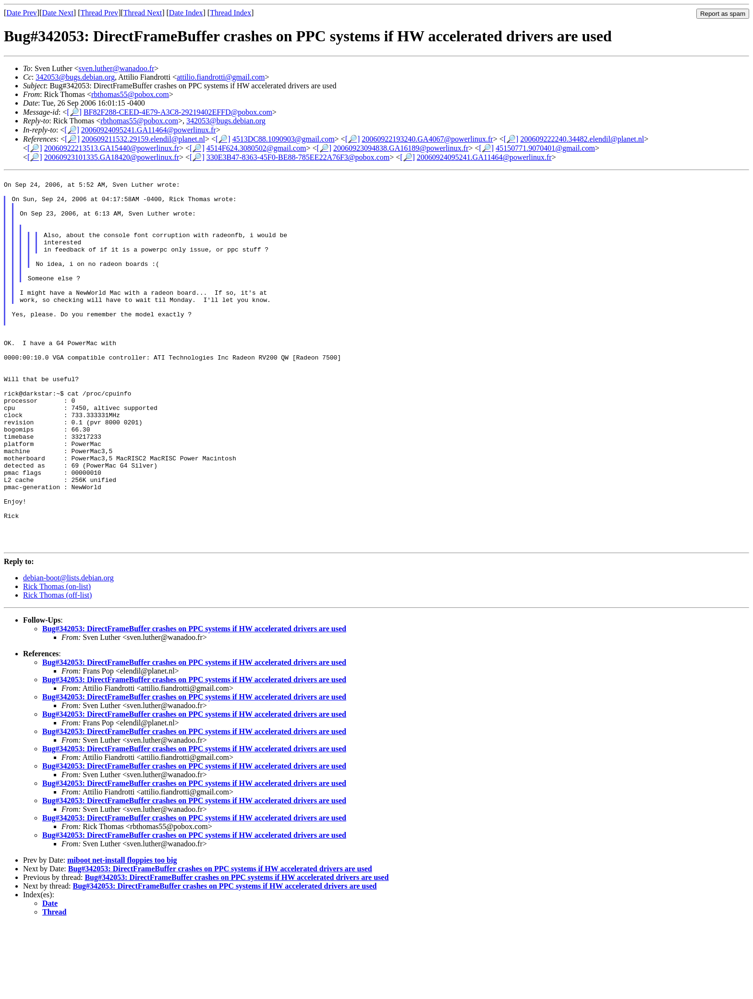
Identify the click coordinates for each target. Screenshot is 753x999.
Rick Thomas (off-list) (57, 670)
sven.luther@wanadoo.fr (117, 68)
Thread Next (142, 13)
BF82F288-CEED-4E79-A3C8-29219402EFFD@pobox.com (178, 112)
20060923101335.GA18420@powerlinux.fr (111, 157)
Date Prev (21, 13)
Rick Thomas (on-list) (57, 661)
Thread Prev (99, 13)
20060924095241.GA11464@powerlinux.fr (148, 130)
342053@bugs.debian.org (75, 77)
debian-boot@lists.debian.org (68, 653)
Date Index (186, 13)
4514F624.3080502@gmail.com (256, 148)
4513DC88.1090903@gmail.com (283, 139)
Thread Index (230, 13)
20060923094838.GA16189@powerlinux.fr (400, 148)
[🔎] (74, 112)
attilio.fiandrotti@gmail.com (221, 77)
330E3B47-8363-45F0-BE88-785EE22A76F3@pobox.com (297, 157)
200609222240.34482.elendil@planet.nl (582, 139)
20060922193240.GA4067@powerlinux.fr (427, 139)
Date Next (57, 13)
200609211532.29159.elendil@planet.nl (143, 139)
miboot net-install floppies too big (122, 935)
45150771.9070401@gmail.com (545, 148)
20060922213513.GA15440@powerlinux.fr (111, 148)
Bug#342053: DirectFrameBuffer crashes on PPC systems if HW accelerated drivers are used (194, 703)
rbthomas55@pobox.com (130, 94)
